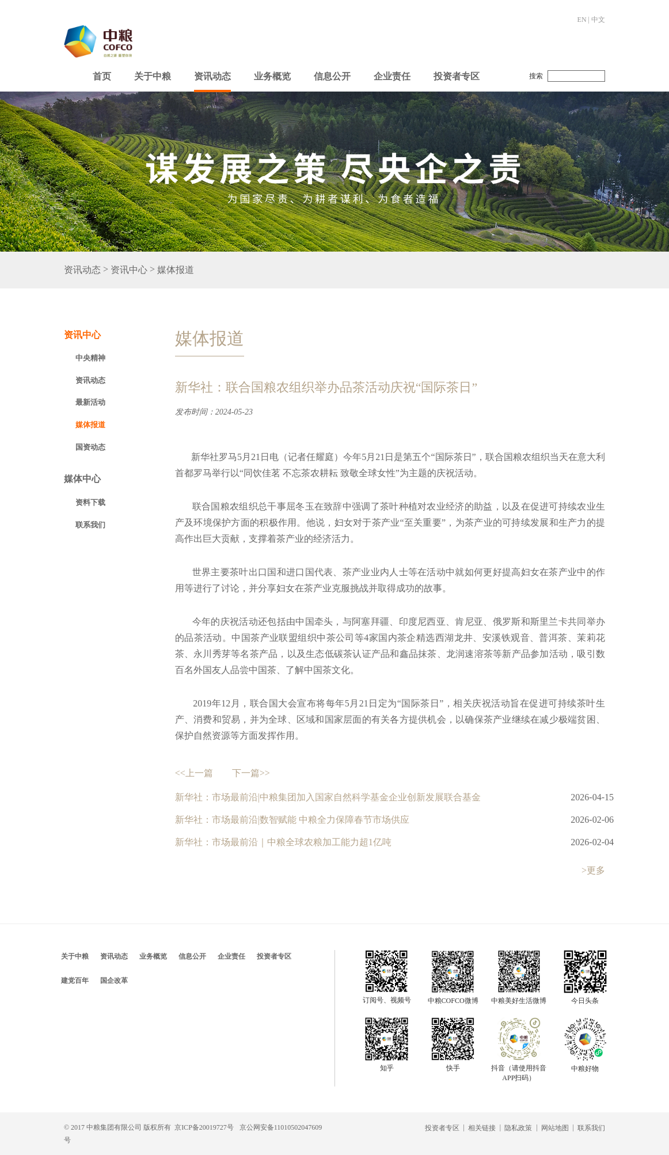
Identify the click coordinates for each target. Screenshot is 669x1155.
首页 (102, 76)
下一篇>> (251, 773)
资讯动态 (212, 76)
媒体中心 (82, 479)
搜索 (536, 76)
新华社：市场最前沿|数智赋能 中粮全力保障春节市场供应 (292, 820)
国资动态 (90, 447)
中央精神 (90, 358)
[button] (152, 74)
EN (582, 20)
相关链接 (482, 1128)
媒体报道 (175, 270)
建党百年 (75, 981)
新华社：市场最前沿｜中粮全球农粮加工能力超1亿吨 (283, 842)
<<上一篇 (194, 773)
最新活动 (90, 402)
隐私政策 (518, 1128)
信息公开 (332, 76)
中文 (598, 20)
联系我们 (90, 524)
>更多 (593, 870)
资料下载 (90, 502)
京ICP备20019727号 (204, 1127)
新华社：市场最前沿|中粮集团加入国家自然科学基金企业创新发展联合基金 (328, 797)
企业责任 (392, 76)
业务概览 (272, 76)
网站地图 (555, 1128)
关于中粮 (152, 76)
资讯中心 (129, 270)
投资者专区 (457, 76)
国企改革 (114, 981)
